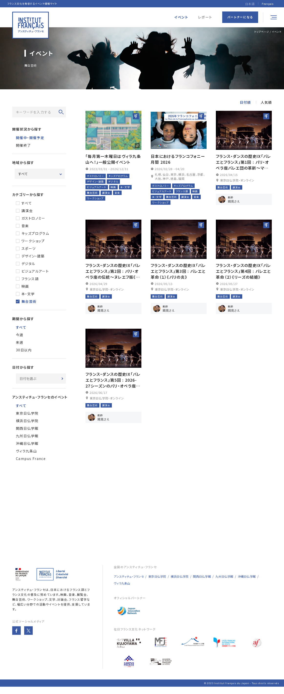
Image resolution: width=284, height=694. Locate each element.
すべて (26, 204)
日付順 (245, 103)
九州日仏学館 (27, 436)
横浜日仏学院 (27, 421)
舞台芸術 (29, 302)
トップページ (261, 31)
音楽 (25, 226)
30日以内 (24, 350)
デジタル (28, 264)
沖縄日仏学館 (27, 444)
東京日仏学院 (27, 414)
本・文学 (28, 294)
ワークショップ (33, 241)
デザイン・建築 (33, 257)
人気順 (266, 103)
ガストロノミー (33, 219)
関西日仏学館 (27, 429)
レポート (205, 17)
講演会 (27, 211)
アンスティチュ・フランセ (28, 595)
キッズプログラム (35, 234)
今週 (19, 335)
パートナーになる (240, 17)
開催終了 (23, 146)
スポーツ (28, 249)
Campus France (31, 459)
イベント (277, 31)
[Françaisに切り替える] (267, 3)
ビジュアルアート (35, 272)
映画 (25, 287)
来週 (19, 343)
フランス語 (30, 279)
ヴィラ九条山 (26, 451)
